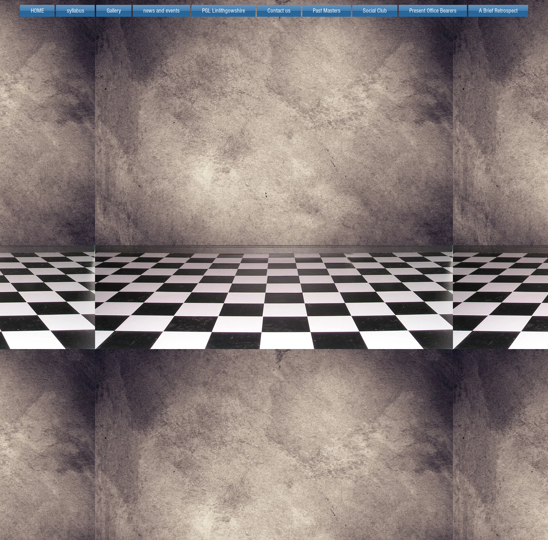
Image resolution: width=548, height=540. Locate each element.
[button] (223, 11)
